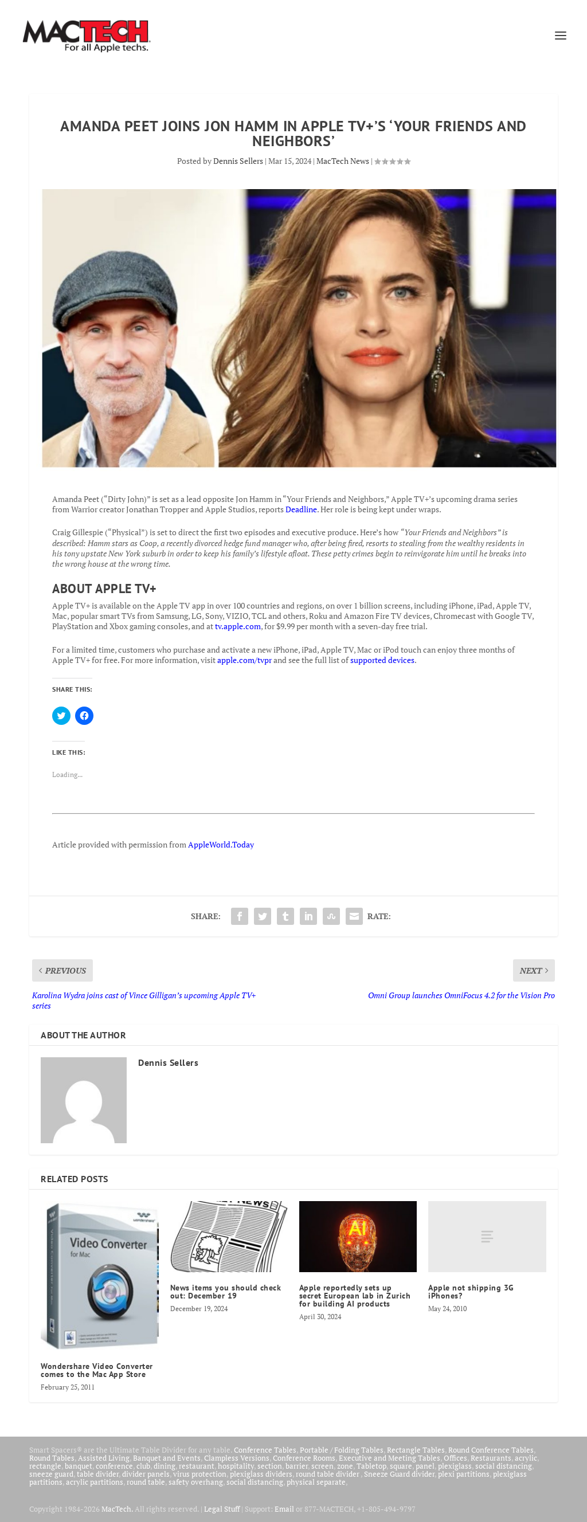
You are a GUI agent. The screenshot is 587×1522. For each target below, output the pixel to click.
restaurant (196, 1466)
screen (322, 1466)
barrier (296, 1466)
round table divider (328, 1474)
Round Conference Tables (491, 1450)
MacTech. (117, 1509)
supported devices (381, 659)
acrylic (526, 1458)
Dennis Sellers (238, 160)
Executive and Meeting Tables (389, 1458)
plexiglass (455, 1466)
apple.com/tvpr (244, 659)
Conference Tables (265, 1450)
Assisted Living (104, 1458)
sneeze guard (51, 1474)
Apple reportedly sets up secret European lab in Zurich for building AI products (355, 1295)
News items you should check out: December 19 (225, 1291)
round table (146, 1482)
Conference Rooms (304, 1458)
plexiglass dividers (261, 1474)
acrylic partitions (94, 1482)
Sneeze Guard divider (399, 1474)
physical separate (316, 1482)
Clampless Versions (236, 1458)
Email (284, 1509)
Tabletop (371, 1466)
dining (164, 1466)
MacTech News (342, 160)
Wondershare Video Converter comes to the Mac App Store (97, 1370)
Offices (455, 1458)
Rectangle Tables (416, 1450)
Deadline (301, 509)
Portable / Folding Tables (341, 1450)
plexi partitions (464, 1474)
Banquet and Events (167, 1458)
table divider (98, 1474)
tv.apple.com (238, 626)
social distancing (503, 1466)
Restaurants (491, 1458)
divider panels (146, 1474)
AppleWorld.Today (221, 844)
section (269, 1466)
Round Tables (52, 1458)
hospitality (236, 1466)
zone (345, 1466)
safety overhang (196, 1482)
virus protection (199, 1474)
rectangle (45, 1466)
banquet (78, 1466)
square (401, 1466)
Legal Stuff (222, 1509)
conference (114, 1466)
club (143, 1466)
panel (425, 1466)
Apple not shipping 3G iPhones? (471, 1291)
